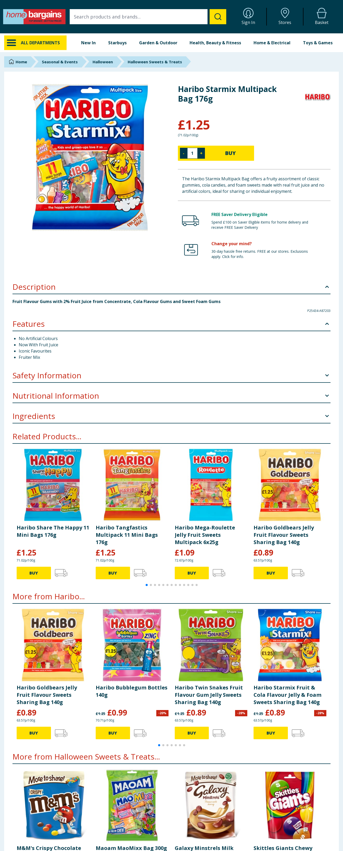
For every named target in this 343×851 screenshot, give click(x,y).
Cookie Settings (109, 839)
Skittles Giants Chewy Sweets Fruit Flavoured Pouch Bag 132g (284, 739)
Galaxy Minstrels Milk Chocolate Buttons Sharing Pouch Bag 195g (207, 739)
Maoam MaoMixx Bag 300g (131, 732)
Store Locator (276, 839)
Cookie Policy (191, 846)
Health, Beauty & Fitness (215, 43)
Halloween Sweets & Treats (155, 61)
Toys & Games (318, 43)
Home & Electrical (272, 43)
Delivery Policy (192, 826)
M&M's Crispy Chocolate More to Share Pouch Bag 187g (50, 739)
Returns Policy (192, 833)
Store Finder (106, 846)
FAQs (100, 833)
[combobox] (148, 16)
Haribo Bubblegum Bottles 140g (131, 575)
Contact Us (105, 826)
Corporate (273, 826)
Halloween (103, 61)
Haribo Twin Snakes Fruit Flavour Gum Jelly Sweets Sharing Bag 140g (209, 579)
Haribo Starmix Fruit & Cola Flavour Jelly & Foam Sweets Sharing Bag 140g (287, 579)
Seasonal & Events (60, 61)
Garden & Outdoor (158, 43)
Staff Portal (274, 846)
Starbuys (117, 43)
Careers (271, 833)
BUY (230, 153)
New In (88, 43)
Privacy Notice (192, 839)
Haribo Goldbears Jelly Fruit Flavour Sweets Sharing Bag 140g (47, 579)
